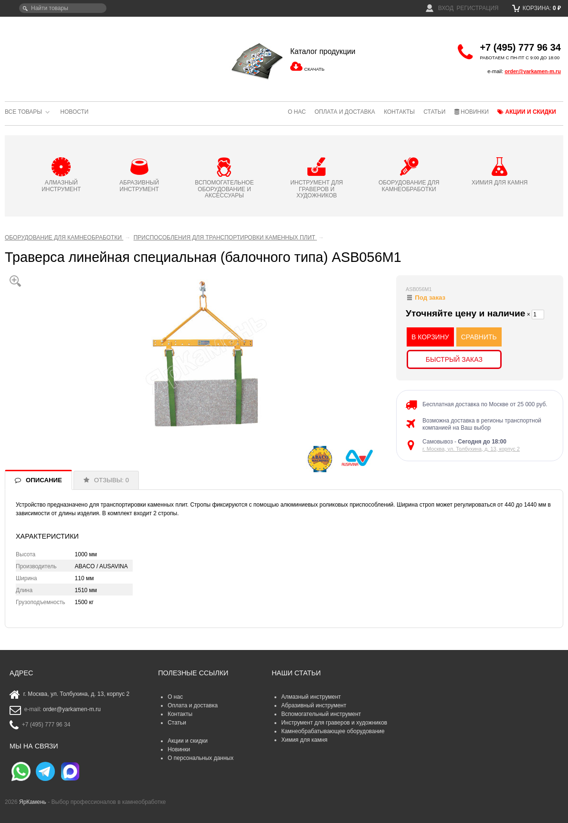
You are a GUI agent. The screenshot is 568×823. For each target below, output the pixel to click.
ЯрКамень (32, 802)
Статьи (434, 111)
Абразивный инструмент (313, 705)
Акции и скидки (526, 111)
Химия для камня (304, 739)
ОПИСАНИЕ (44, 480)
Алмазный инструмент (311, 696)
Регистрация (477, 8)
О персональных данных (200, 758)
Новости (74, 111)
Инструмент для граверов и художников (334, 722)
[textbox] (62, 8)
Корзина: (536, 8)
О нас (297, 111)
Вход (439, 8)
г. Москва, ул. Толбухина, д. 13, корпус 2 (471, 449)
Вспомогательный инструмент (321, 714)
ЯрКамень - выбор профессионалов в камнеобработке (69, 55)
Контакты (399, 111)
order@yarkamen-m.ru (533, 71)
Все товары (23, 111)
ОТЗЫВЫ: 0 (111, 480)
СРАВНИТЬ (479, 337)
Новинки (471, 111)
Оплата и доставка (345, 111)
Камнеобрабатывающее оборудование (333, 731)
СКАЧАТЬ (314, 69)
